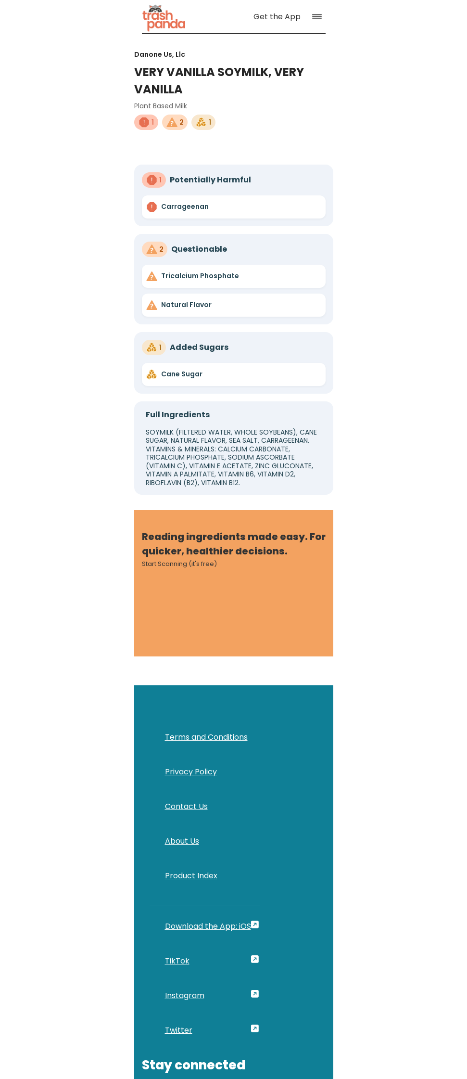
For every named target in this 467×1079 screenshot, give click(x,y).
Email (247, 787)
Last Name (357, 744)
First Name (257, 744)
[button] (441, 22)
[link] (90, 22)
